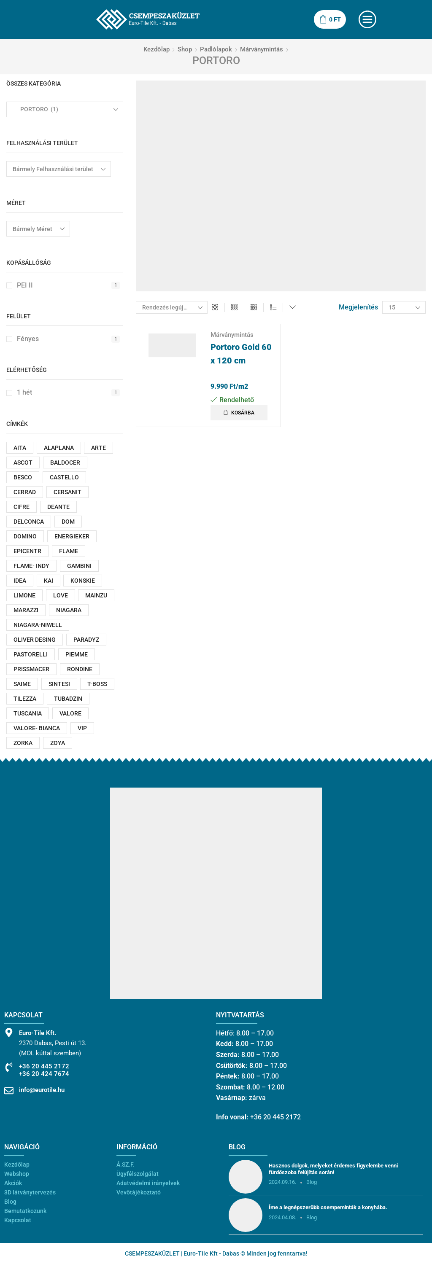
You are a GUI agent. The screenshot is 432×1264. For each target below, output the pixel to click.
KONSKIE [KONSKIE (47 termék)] (82, 580)
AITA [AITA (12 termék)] (20, 447)
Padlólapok (216, 49)
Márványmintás (261, 49)
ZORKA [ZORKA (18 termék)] (23, 743)
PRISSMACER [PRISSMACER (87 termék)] (31, 669)
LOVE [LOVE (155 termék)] (60, 595)
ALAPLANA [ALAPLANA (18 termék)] (59, 447)
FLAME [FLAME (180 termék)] (68, 551)
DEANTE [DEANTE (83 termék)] (58, 506)
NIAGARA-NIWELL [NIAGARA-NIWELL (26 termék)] (38, 624)
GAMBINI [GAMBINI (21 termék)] (79, 565)
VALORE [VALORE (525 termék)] (70, 713)
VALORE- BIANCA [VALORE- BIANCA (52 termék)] (37, 728)
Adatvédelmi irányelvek (148, 1183)
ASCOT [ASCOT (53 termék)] (23, 462)
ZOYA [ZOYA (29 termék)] (57, 743)
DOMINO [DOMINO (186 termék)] (25, 536)
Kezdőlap (156, 49)
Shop (185, 49)
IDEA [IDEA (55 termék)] (20, 580)
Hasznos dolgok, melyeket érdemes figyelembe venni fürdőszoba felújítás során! (333, 1168)
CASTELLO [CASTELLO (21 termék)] (64, 477)
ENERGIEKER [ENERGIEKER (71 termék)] (71, 536)
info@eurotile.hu (42, 1090)
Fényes (68, 339)
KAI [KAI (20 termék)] (48, 580)
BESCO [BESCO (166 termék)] (23, 477)
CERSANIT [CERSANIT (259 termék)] (67, 492)
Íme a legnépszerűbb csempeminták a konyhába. (328, 1207)
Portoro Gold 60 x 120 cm (241, 354)
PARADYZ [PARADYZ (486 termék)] (86, 639)
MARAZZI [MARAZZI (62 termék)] (26, 610)
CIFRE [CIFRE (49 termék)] (22, 506)
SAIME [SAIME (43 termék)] (22, 683)
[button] (239, 412)
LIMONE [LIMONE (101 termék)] (24, 595)
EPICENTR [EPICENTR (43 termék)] (27, 551)
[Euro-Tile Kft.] (9, 1032)
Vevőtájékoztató (138, 1192)
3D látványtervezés (30, 1192)
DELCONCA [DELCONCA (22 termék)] (29, 521)
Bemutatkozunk (25, 1211)
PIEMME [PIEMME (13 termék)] (76, 654)
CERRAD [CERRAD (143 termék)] (25, 492)
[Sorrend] (172, 307)
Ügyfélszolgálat (137, 1173)
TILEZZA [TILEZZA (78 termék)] (25, 698)
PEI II (68, 285)
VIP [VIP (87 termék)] (82, 728)
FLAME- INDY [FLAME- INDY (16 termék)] (31, 565)
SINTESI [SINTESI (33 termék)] (59, 683)
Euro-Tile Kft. (37, 1033)
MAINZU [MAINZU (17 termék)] (96, 595)
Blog (10, 1201)
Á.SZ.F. (125, 1164)
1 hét (68, 392)
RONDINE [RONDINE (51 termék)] (79, 669)
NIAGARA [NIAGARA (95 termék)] (68, 610)
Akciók (13, 1183)
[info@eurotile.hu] (9, 1090)
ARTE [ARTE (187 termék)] (98, 447)
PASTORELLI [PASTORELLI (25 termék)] (31, 654)
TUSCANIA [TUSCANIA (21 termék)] (28, 713)
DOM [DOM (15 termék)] (68, 521)
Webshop (16, 1173)
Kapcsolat (17, 1220)
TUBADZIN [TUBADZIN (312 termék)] (68, 698)
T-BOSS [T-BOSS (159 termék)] (97, 683)
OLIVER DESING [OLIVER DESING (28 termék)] (35, 639)
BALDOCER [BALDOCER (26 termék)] (65, 462)
